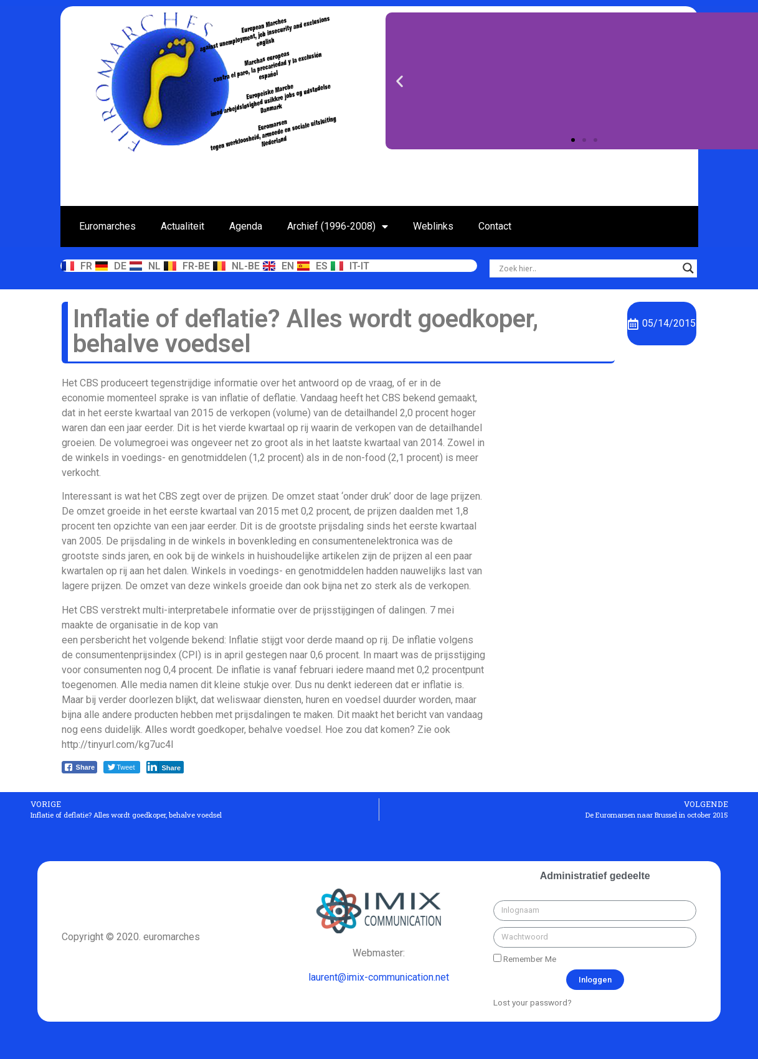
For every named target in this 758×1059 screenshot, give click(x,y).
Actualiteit (182, 226)
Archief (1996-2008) (337, 226)
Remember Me (524, 959)
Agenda (245, 226)
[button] (573, 140)
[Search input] (587, 268)
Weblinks (433, 226)
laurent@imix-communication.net (378, 977)
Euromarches (107, 226)
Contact (494, 226)
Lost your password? (532, 1002)
